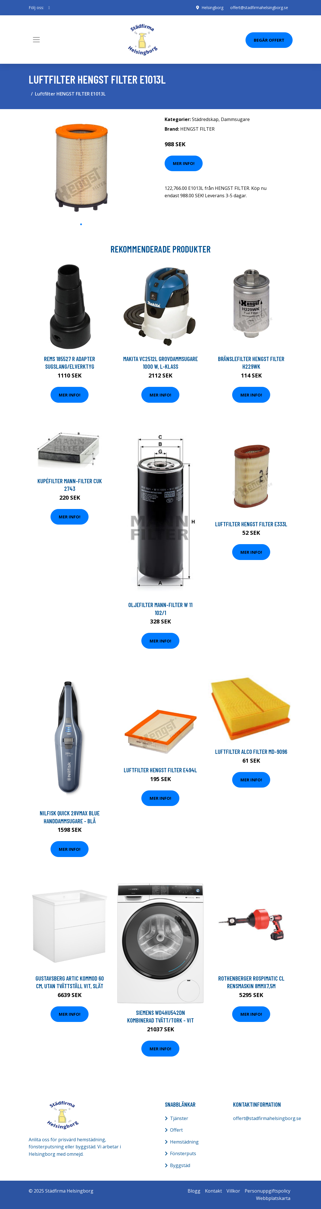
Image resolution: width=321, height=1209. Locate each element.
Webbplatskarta (273, 1198)
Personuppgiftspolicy (267, 1191)
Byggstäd (180, 1165)
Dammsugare (235, 119)
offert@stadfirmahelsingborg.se (259, 7)
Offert (176, 1130)
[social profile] (49, 7)
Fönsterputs (183, 1153)
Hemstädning (184, 1142)
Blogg (194, 1191)
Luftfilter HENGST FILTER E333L (251, 523)
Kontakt (213, 1191)
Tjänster (179, 1118)
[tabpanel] (81, 166)
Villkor (233, 1191)
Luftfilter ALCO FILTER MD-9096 (251, 751)
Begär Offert (269, 40)
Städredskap (205, 119)
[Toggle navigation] (36, 39)
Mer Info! (183, 163)
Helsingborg (212, 7)
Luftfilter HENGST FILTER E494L (160, 769)
